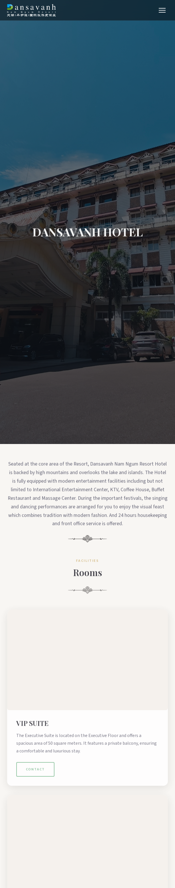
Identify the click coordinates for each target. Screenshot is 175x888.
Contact (35, 778)
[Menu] (162, 10)
